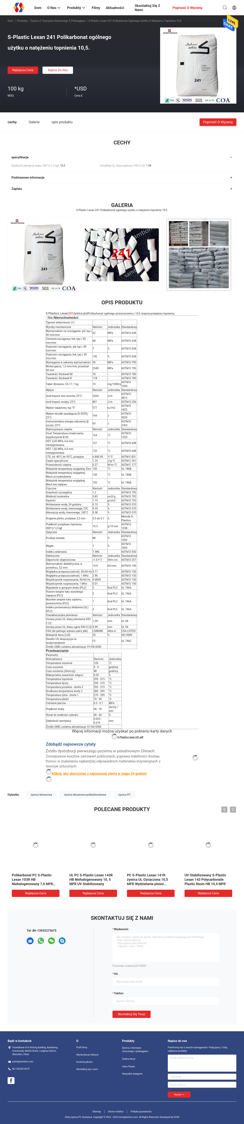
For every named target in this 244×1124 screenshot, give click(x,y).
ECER (176, 1117)
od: (116, 973)
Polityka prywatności (141, 1111)
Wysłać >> (179, 1094)
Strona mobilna (115, 1111)
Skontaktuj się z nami (87, 1069)
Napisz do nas (58, 70)
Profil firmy (81, 1047)
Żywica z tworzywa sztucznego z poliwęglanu (58, 20)
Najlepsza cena (23, 70)
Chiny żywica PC (73, 1117)
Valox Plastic (128, 1066)
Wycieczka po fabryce (87, 1054)
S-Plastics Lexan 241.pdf (130, 737)
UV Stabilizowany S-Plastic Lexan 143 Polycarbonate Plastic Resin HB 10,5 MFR (205, 879)
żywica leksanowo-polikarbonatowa (85, 794)
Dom (10, 20)
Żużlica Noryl (128, 1059)
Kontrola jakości (84, 1062)
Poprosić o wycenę (218, 122)
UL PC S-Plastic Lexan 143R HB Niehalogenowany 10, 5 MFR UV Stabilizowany (91, 879)
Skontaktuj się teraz (131, 1014)
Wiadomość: (121, 929)
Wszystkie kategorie (132, 1073)
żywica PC (124, 794)
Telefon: (119, 993)
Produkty (22, 20)
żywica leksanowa (41, 794)
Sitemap (96, 1111)
